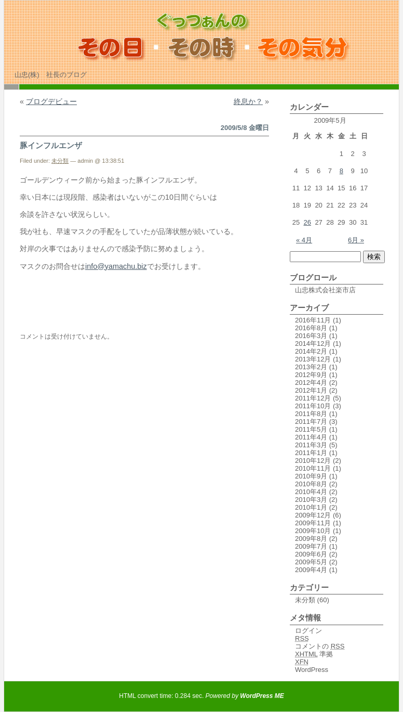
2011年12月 (313, 398)
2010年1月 (311, 507)
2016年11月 (313, 320)
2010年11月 (313, 468)
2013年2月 (311, 367)
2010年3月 (311, 499)
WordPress (311, 670)
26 (307, 222)
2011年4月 (311, 437)
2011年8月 (311, 414)
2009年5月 (311, 562)
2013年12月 (313, 359)
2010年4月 (311, 492)
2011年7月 (311, 421)
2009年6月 (311, 554)
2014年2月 (311, 351)
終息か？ (248, 101)
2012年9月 (311, 375)
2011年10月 (313, 406)
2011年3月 (311, 445)
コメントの (319, 646)
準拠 (314, 654)
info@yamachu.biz (116, 266)
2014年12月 (313, 343)
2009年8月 (311, 538)
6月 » (356, 240)
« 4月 (304, 240)
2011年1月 (311, 453)
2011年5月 (311, 429)
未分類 (60, 161)
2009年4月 (311, 570)
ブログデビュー (51, 101)
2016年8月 (311, 328)
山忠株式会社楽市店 (325, 290)
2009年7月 (311, 546)
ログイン (308, 631)
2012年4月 (311, 382)
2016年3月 (311, 336)
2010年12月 (313, 460)
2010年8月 (311, 484)
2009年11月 (313, 523)
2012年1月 (311, 390)
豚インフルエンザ (51, 145)
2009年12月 (313, 515)
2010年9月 (311, 476)
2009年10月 (313, 531)
